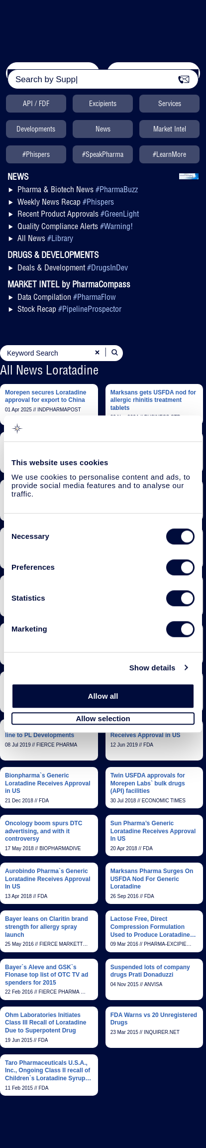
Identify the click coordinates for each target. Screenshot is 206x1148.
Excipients (102, 103)
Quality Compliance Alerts (75, 226)
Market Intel (169, 129)
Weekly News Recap (65, 202)
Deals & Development (72, 267)
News (103, 129)
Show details (152, 667)
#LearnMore (169, 154)
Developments (35, 129)
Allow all (103, 696)
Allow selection (103, 718)
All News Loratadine (49, 370)
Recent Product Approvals (78, 214)
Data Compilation (66, 297)
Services (169, 103)
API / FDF (36, 103)
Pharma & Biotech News (77, 189)
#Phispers (36, 154)
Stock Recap (69, 309)
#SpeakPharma (102, 154)
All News (45, 238)
